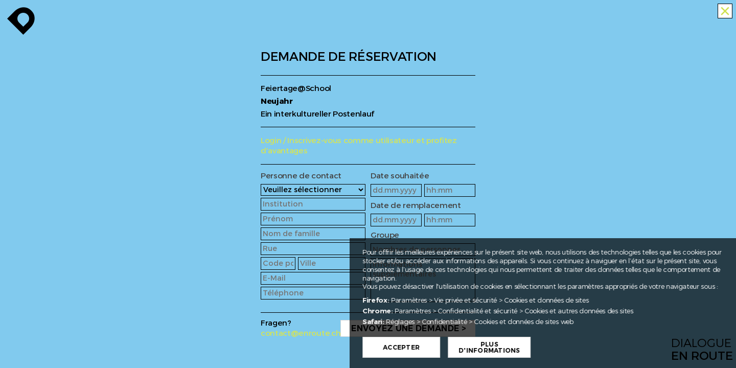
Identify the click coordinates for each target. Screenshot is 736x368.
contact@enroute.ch (300, 333)
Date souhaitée (400, 176)
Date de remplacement (416, 206)
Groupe (385, 235)
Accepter (438, 347)
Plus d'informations (526, 347)
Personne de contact (301, 176)
